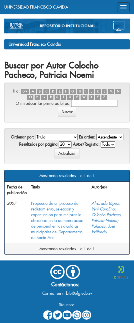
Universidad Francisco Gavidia (35, 44)
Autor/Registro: (86, 144)
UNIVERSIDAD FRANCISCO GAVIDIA (36, 7)
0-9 (25, 91)
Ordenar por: (22, 137)
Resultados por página (38, 144)
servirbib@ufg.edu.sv (74, 293)
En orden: (87, 137)
